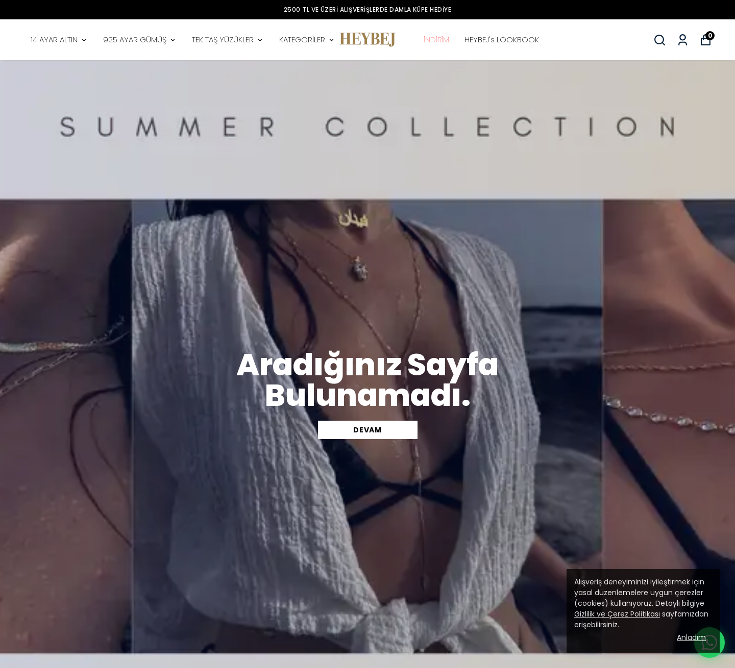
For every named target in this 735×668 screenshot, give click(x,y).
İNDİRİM (436, 39)
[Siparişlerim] (682, 40)
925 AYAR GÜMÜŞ (140, 39)
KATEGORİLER (307, 39)
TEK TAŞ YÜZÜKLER (228, 39)
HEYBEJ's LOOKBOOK (501, 39)
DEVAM (367, 430)
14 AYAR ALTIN (59, 39)
